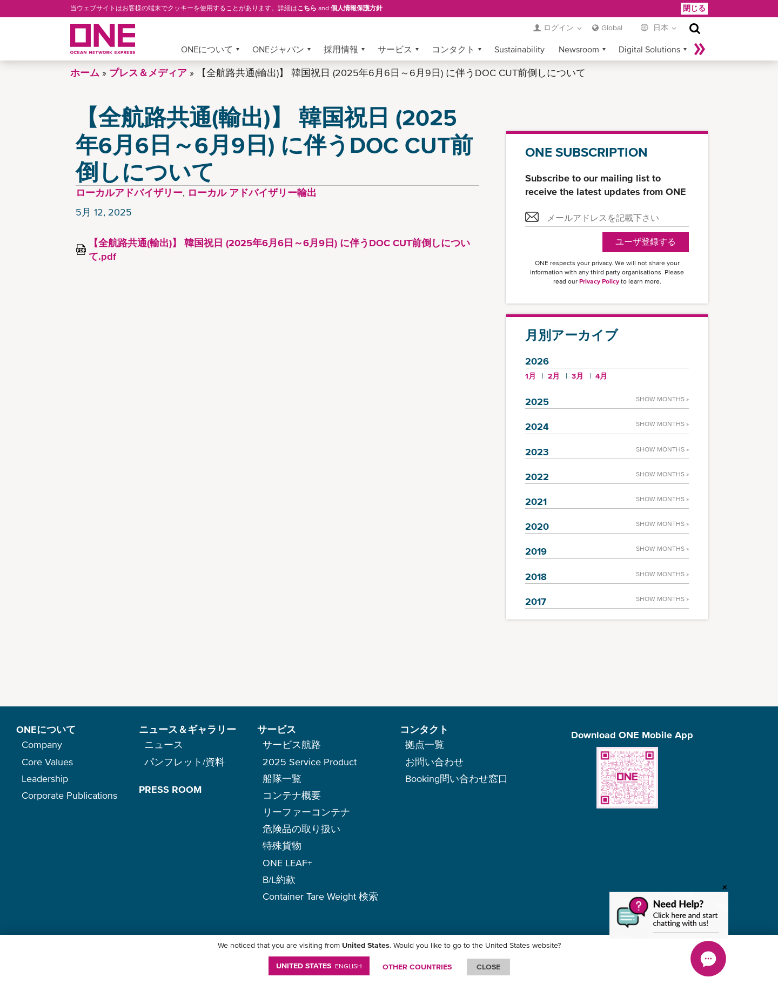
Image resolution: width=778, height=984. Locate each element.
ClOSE (488, 966)
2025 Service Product (310, 761)
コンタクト (453, 49)
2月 (554, 376)
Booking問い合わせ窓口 (456, 778)
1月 (530, 376)
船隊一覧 (282, 778)
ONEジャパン (278, 49)
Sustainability (519, 49)
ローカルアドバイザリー (129, 192)
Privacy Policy (599, 281)
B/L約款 (279, 879)
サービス (395, 49)
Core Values (47, 761)
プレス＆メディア (148, 72)
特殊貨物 (282, 845)
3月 (578, 376)
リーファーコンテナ (306, 812)
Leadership (45, 778)
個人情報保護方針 (357, 8)
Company (42, 744)
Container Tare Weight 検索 (320, 896)
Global (611, 27)
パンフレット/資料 (184, 761)
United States (319, 965)
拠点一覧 (424, 744)
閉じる (694, 8)
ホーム (84, 72)
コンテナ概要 (292, 795)
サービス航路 (292, 744)
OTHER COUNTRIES (417, 966)
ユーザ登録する (645, 241)
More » (700, 49)
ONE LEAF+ (287, 862)
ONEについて (207, 49)
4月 (601, 376)
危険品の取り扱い (301, 828)
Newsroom (579, 49)
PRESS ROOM (170, 789)
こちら (307, 8)
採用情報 (341, 49)
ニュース (163, 744)
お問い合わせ (434, 761)
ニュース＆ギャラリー (187, 729)
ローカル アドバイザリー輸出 (252, 192)
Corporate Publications (69, 795)
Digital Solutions (649, 49)
